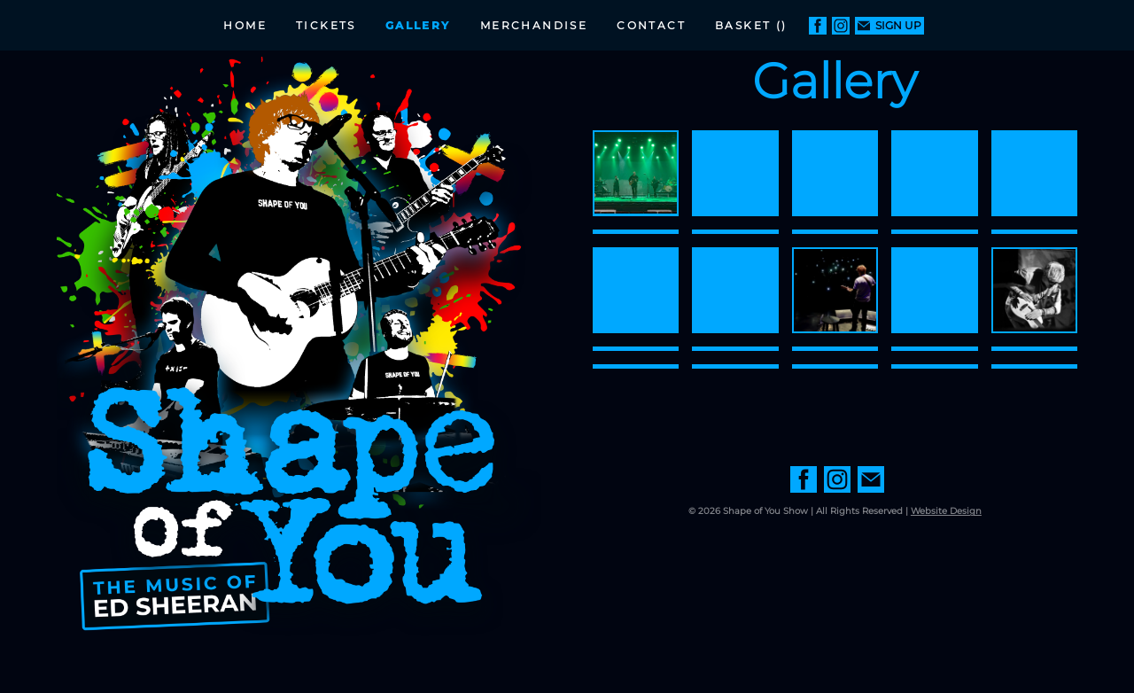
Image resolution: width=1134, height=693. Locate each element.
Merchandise (533, 25)
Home (245, 25)
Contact (651, 25)
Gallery (418, 25)
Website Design (946, 511)
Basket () (751, 25)
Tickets (326, 25)
